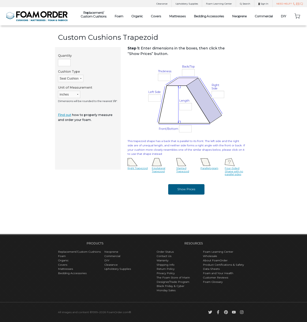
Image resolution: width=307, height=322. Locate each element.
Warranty (162, 260)
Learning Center (219, 3)
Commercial (264, 16)
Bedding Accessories (209, 16)
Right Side (215, 86)
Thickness (164, 71)
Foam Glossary (213, 281)
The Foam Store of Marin (173, 277)
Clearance (161, 3)
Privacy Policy (166, 273)
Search (245, 3)
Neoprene (239, 16)
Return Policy (165, 268)
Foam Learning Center (218, 251)
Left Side (154, 92)
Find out (64, 115)
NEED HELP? (289, 3)
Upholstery (186, 3)
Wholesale (210, 256)
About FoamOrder (215, 260)
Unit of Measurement (75, 92)
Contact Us (164, 256)
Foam (119, 16)
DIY (283, 16)
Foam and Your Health (218, 273)
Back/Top (188, 66)
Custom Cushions (94, 14)
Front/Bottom (168, 129)
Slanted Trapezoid (182, 167)
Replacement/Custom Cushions (79, 251)
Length (184, 100)
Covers (156, 16)
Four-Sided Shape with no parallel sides (234, 168)
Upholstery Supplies (117, 268)
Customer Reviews (215, 277)
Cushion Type (70, 76)
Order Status (165, 251)
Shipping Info (165, 264)
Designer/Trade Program (173, 281)
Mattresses (177, 16)
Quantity (65, 60)
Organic (137, 16)
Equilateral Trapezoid (158, 167)
